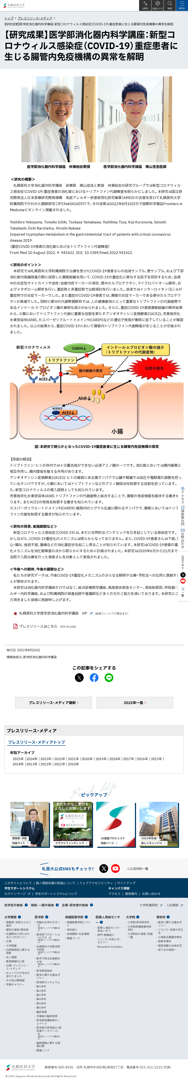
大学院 (130, 917)
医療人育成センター (108, 920)
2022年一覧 (133, 702)
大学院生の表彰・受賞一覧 (140, 935)
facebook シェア (94, 677)
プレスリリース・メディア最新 (52, 702)
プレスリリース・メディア (34, 18)
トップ (9, 18)
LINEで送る (109, 677)
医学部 (39, 917)
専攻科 (161, 917)
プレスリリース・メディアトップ (36, 742)
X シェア (79, 677)
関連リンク (43, 1050)
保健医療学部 (74, 917)
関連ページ (73, 938)
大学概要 (10, 917)
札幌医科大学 (13, 5)
